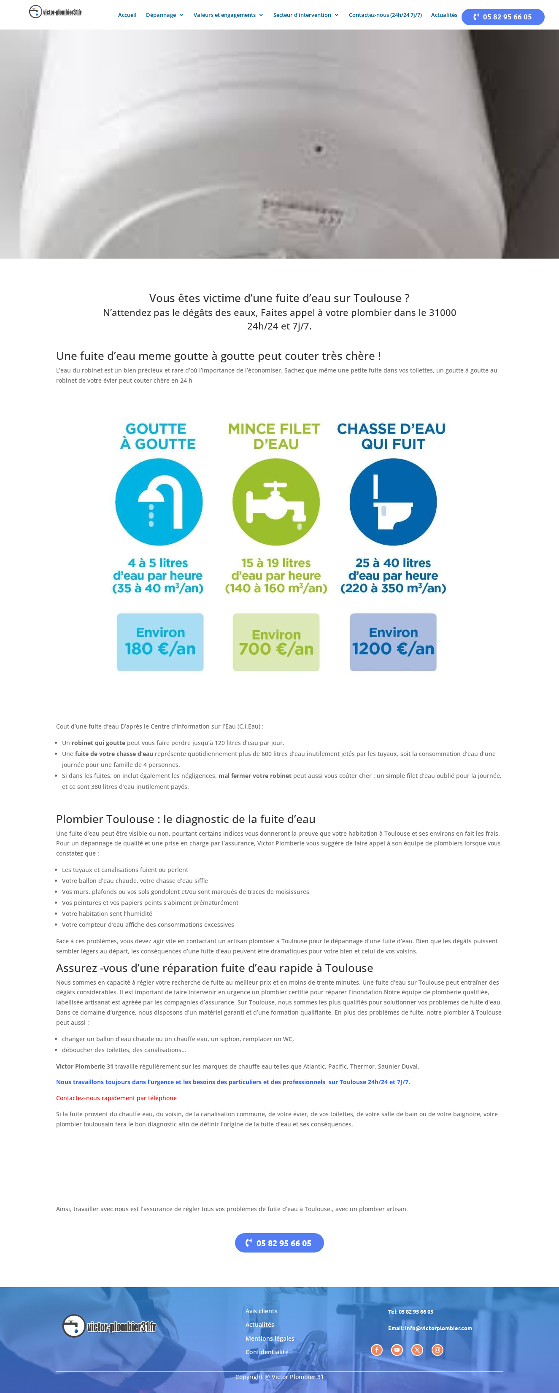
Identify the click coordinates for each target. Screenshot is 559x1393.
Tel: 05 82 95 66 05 (410, 1311)
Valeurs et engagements (225, 15)
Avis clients (262, 1311)
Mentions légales (270, 1338)
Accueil (127, 15)
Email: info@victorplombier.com (430, 1327)
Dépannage (161, 15)
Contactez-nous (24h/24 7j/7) (385, 15)
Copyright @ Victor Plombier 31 (279, 1377)
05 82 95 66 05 (507, 16)
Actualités (444, 15)
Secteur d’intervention (302, 15)
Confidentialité (267, 1352)
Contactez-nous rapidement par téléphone (116, 1098)
